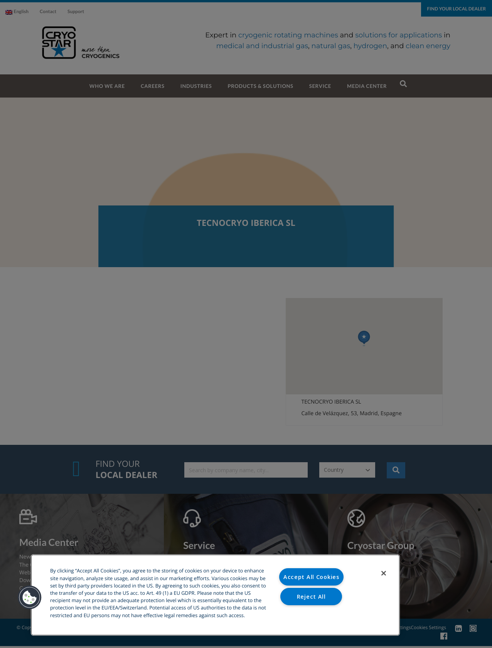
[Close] (383, 573)
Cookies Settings (311, 615)
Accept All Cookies (311, 577)
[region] (215, 595)
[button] (29, 597)
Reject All (311, 596)
